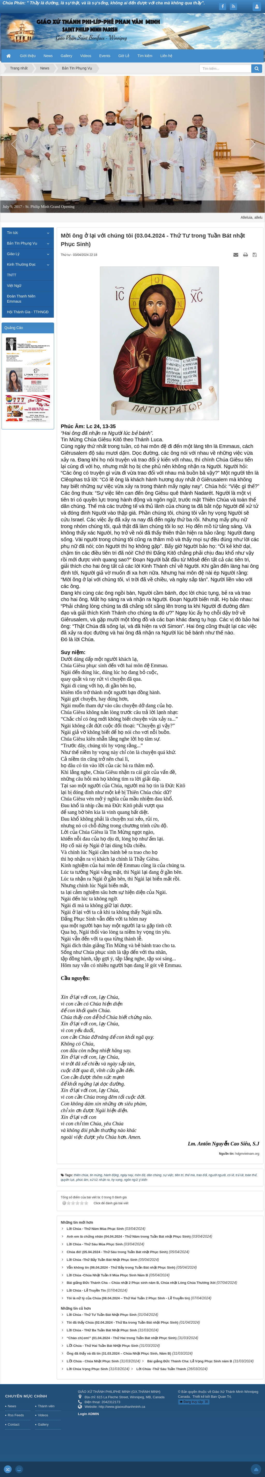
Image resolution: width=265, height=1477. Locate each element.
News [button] (48, 56)
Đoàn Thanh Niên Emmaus (21, 298)
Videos (43, 1415)
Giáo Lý (13, 254)
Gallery (43, 1424)
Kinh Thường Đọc (21, 264)
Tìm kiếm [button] (144, 56)
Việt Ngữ (14, 286)
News (12, 1406)
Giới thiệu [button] (28, 56)
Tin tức (12, 233)
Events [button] (105, 56)
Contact (13, 1424)
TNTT (11, 275)
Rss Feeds (16, 1415)
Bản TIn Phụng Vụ (22, 243)
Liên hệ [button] (166, 56)
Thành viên (46, 1406)
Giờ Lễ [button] (123, 56)
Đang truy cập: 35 (194, 1402)
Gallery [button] (66, 56)
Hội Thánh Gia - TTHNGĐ (28, 312)
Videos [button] (85, 56)
